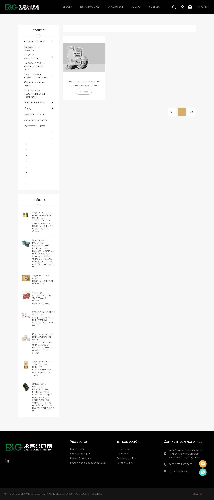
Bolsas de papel (34, 102)
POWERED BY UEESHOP (88, 494)
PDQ (27, 108)
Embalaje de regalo (32, 49)
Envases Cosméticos (32, 57)
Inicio (67, 7)
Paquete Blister (34, 126)
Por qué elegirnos (125, 463)
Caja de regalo (34, 42)
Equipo (136, 7)
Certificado (122, 453)
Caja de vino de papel (34, 84)
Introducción (123, 449)
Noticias (154, 7)
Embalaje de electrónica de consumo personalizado (84, 84)
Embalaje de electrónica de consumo (34, 93)
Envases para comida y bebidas (36, 76)
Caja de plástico (35, 120)
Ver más (83, 92)
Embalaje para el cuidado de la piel (35, 66)
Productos (115, 7)
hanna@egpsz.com (179, 471)
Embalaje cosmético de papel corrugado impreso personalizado (43, 298)
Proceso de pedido (126, 458)
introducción (90, 7)
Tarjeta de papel (35, 114)
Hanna (203, 464)
